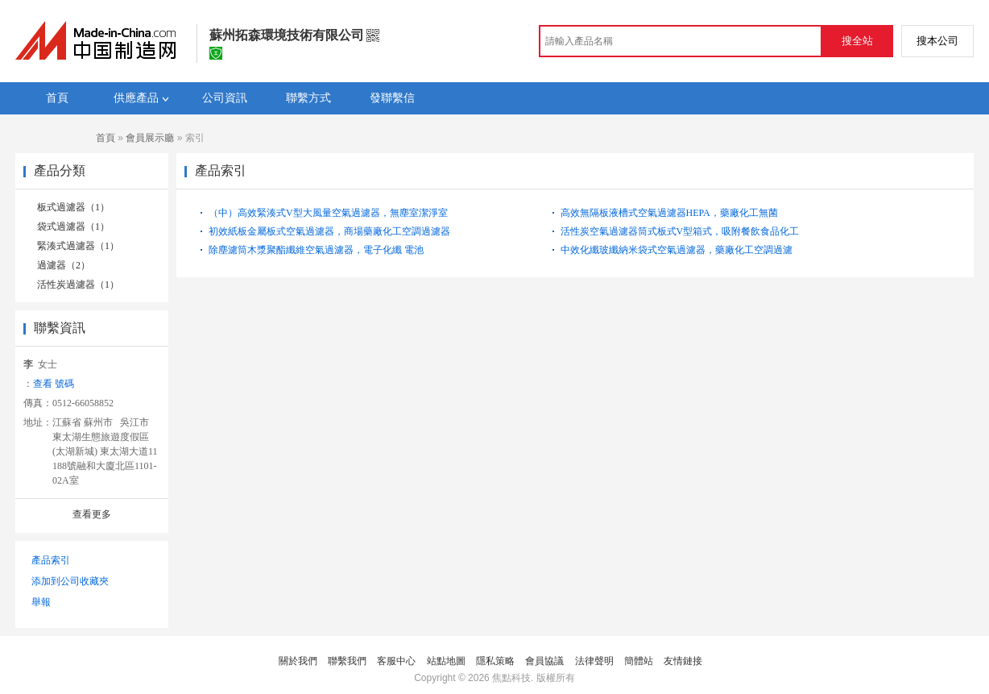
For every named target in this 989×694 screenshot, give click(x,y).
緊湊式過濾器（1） (78, 245)
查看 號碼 (53, 383)
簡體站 (638, 661)
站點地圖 (446, 661)
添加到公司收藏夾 (70, 581)
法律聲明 (594, 661)
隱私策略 (495, 661)
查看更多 (91, 514)
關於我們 (298, 661)
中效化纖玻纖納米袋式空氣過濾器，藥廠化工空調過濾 (676, 250)
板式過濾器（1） (73, 207)
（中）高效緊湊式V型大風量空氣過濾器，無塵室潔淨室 (328, 212)
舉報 (41, 602)
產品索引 (50, 560)
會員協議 (544, 661)
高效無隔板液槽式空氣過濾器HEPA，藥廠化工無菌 (669, 212)
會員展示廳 (150, 137)
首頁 (105, 137)
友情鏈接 (683, 661)
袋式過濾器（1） (73, 226)
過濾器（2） (63, 265)
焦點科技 (511, 678)
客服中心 (396, 661)
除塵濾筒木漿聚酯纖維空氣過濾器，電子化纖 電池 (316, 250)
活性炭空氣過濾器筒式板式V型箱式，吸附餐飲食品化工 (680, 231)
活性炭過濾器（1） (78, 284)
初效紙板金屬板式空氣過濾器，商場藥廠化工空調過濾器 (329, 231)
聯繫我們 (347, 661)
